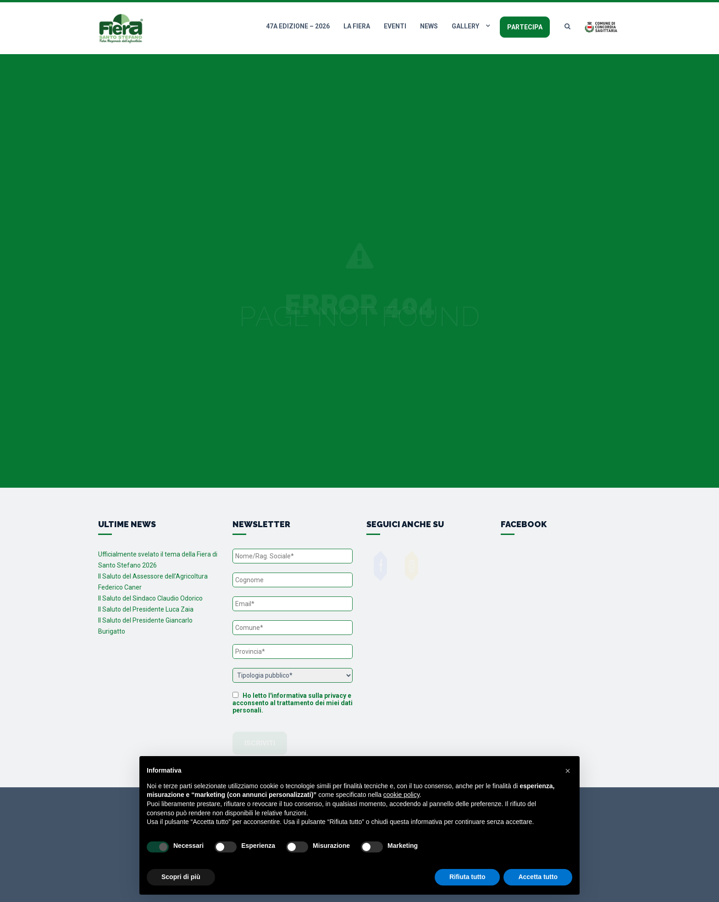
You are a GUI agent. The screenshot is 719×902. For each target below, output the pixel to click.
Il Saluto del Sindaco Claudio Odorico (150, 598)
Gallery (465, 26)
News (429, 26)
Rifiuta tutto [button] (467, 876)
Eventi (395, 26)
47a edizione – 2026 (298, 26)
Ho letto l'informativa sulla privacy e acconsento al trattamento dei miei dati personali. (292, 703)
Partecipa (524, 27)
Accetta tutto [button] (538, 876)
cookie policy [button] (401, 794)
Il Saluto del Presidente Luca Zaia (146, 609)
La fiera (356, 26)
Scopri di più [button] (180, 876)
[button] (567, 770)
